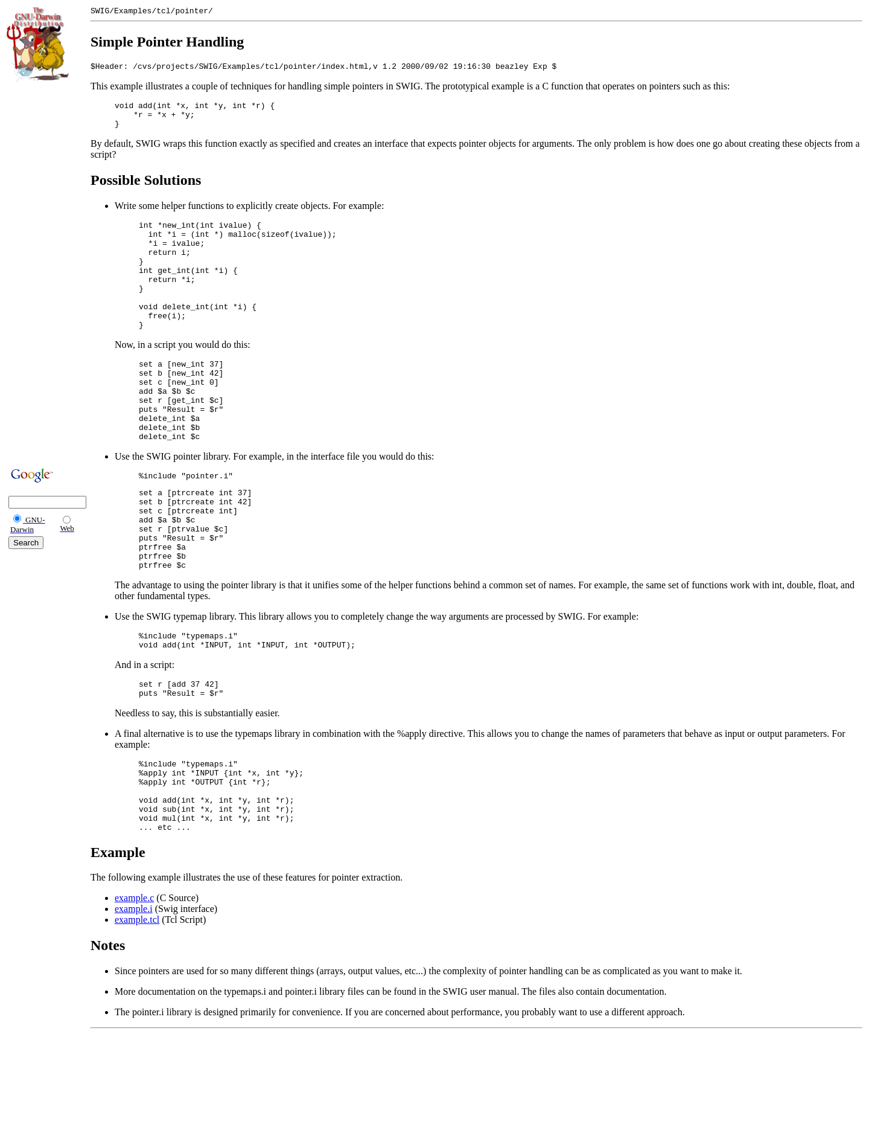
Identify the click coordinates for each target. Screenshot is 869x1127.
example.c (134, 985)
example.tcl (137, 1006)
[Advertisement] (43, 273)
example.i (134, 996)
